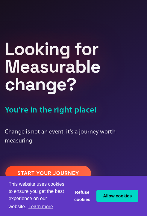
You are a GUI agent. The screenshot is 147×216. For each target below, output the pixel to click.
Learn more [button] (40, 206)
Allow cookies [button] (117, 196)
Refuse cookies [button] (82, 196)
